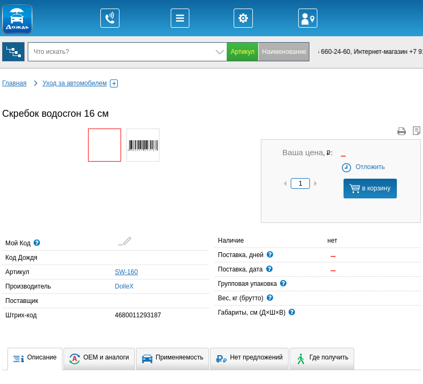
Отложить (363, 167)
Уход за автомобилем (80, 83)
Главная (14, 83)
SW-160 (126, 272)
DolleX (118, 286)
